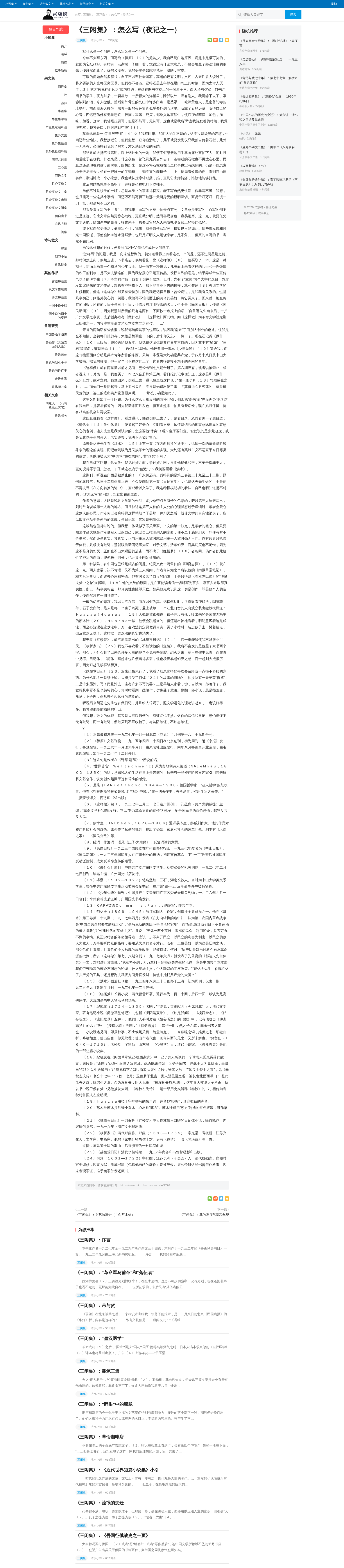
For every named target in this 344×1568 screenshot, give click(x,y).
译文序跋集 (59, 297)
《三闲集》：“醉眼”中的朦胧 (104, 1404)
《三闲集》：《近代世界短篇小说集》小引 (117, 1469)
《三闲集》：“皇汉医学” (99, 1338)
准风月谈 (61, 224)
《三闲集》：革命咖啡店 (99, 1436)
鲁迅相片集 (59, 387)
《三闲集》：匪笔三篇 (97, 1371)
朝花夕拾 (61, 256)
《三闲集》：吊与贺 (95, 1305)
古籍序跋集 (59, 281)
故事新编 (61, 70)
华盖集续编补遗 (56, 127)
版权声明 (250, 213)
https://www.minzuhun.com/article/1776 (145, 1185)
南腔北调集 (59, 159)
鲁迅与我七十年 (56, 362)
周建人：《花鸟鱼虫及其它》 (56, 405)
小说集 (9, 3)
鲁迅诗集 (61, 264)
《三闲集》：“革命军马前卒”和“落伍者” (114, 1272)
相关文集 (105, 3)
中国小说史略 (58, 305)
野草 (64, 248)
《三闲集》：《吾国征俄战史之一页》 (112, 1535)
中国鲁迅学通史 (56, 334)
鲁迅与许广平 (58, 370)
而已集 (62, 87)
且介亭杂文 (59, 183)
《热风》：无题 (250, 133)
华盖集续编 (59, 119)
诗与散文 (45, 3)
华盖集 (62, 111)
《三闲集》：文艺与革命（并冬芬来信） (105, 1215)
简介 (64, 46)
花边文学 (61, 175)
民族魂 (258, 207)
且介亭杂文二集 (56, 192)
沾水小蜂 (97, 40)
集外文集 (61, 135)
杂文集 (27, 3)
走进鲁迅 (61, 378)
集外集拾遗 (59, 143)
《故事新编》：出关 (253, 166)
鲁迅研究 (85, 3)
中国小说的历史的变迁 (56, 316)
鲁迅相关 (61, 415)
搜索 (293, 14)
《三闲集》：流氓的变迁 (99, 1502)
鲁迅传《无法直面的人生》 (56, 344)
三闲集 (87, 14)
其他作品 (65, 3)
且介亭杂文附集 (56, 208)
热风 (64, 103)
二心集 (62, 167)
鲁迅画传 (61, 354)
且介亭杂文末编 (56, 199)
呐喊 (64, 54)
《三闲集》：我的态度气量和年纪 (204, 1215)
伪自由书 (61, 216)
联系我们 (263, 213)
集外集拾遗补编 (56, 151)
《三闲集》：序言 (93, 1239)
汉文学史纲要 (58, 289)
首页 (78, 14)
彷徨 (64, 62)
